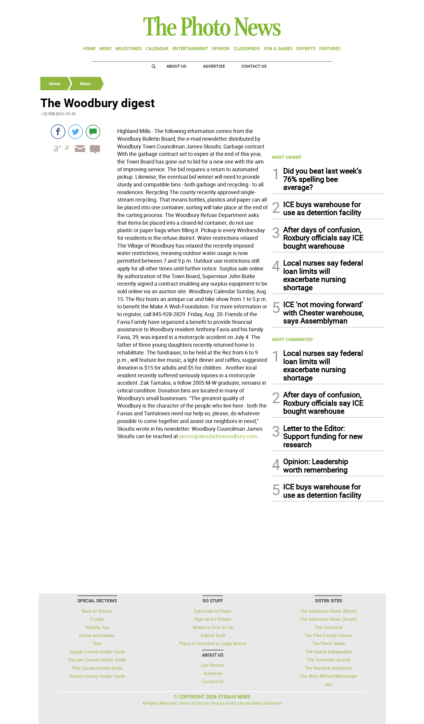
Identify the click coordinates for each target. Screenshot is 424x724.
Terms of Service (194, 703)
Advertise (214, 66)
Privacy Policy (224, 703)
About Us (176, 66)
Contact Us (254, 66)
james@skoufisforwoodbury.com (218, 436)
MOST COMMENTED (292, 339)
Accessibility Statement (261, 703)
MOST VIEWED (286, 157)
